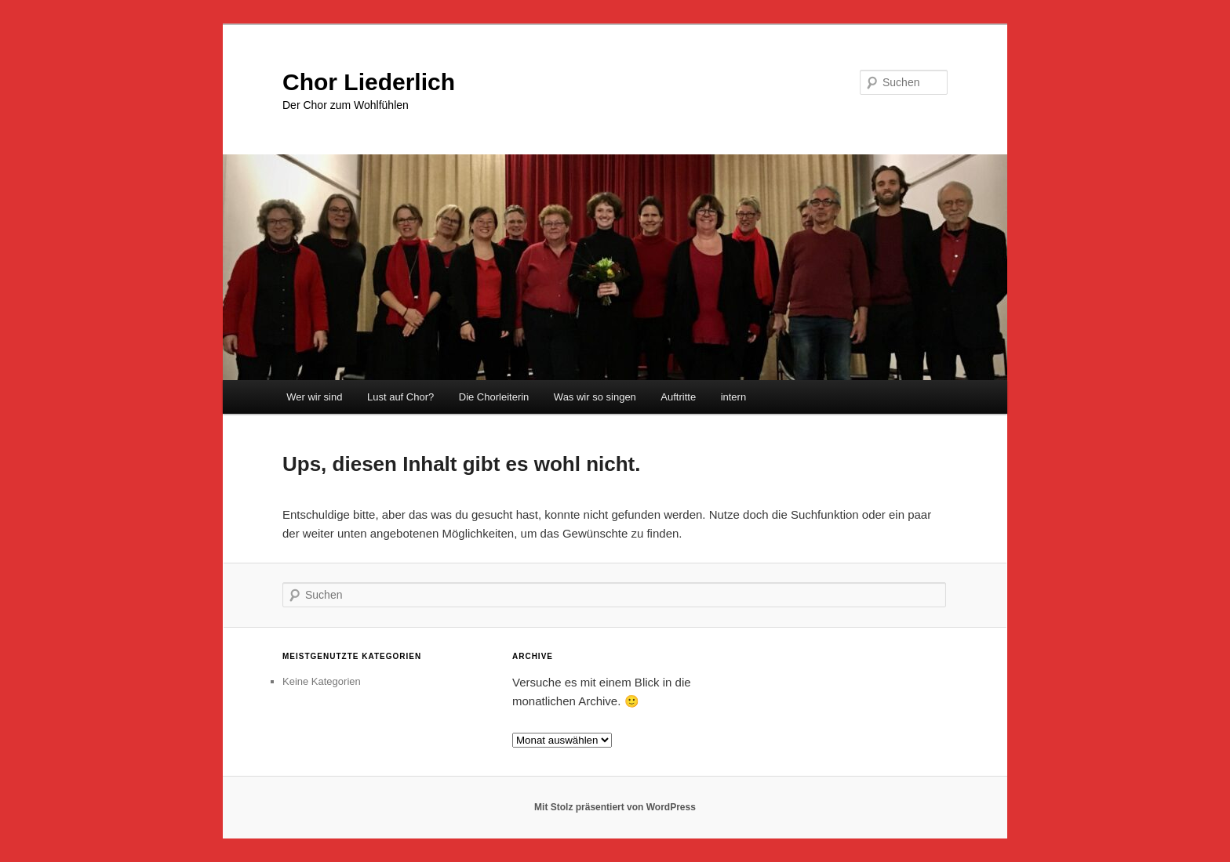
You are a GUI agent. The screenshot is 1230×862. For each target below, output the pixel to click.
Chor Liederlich (368, 82)
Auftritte (678, 397)
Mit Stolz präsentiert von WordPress (615, 807)
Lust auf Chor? (400, 397)
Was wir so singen (595, 397)
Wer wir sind (314, 397)
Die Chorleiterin (494, 397)
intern (734, 397)
